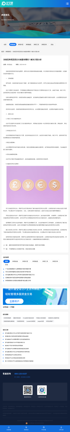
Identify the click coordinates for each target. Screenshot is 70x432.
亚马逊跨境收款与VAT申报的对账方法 (15, 342)
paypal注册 (41, 321)
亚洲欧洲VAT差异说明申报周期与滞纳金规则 (18, 277)
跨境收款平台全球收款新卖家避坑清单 (15, 358)
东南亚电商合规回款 (9, 321)
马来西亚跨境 (20, 321)
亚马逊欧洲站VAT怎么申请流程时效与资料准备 (17, 351)
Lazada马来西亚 (31, 321)
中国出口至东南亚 (41, 318)
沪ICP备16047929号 (48, 420)
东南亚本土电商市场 (53, 318)
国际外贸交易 (17, 318)
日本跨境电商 (7, 318)
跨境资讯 (8, 51)
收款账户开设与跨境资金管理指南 (14, 345)
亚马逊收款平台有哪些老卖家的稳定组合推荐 (17, 348)
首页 (2, 51)
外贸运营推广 (49, 321)
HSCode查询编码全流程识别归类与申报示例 (18, 271)
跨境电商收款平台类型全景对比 (13, 355)
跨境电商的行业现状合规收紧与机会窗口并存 (18, 280)
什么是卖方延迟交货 (28, 318)
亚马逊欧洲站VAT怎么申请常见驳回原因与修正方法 (20, 274)
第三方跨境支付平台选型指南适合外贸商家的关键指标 (19, 361)
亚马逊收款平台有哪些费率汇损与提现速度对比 (17, 339)
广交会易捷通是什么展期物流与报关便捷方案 (18, 269)
